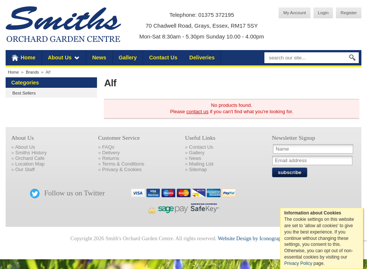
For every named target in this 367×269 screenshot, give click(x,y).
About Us (60, 58)
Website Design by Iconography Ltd (256, 238)
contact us (197, 111)
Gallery (128, 58)
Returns (110, 158)
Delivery (111, 152)
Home (28, 58)
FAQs (108, 147)
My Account (294, 12)
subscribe (289, 172)
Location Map (30, 164)
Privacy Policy (298, 263)
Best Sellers (24, 92)
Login (323, 12)
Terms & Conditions (123, 164)
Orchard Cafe (30, 158)
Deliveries (202, 58)
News (99, 58)
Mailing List (201, 164)
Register (348, 12)
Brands (32, 72)
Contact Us (163, 58)
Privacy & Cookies (122, 169)
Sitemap (198, 169)
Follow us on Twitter (67, 193)
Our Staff (25, 169)
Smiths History (31, 152)
